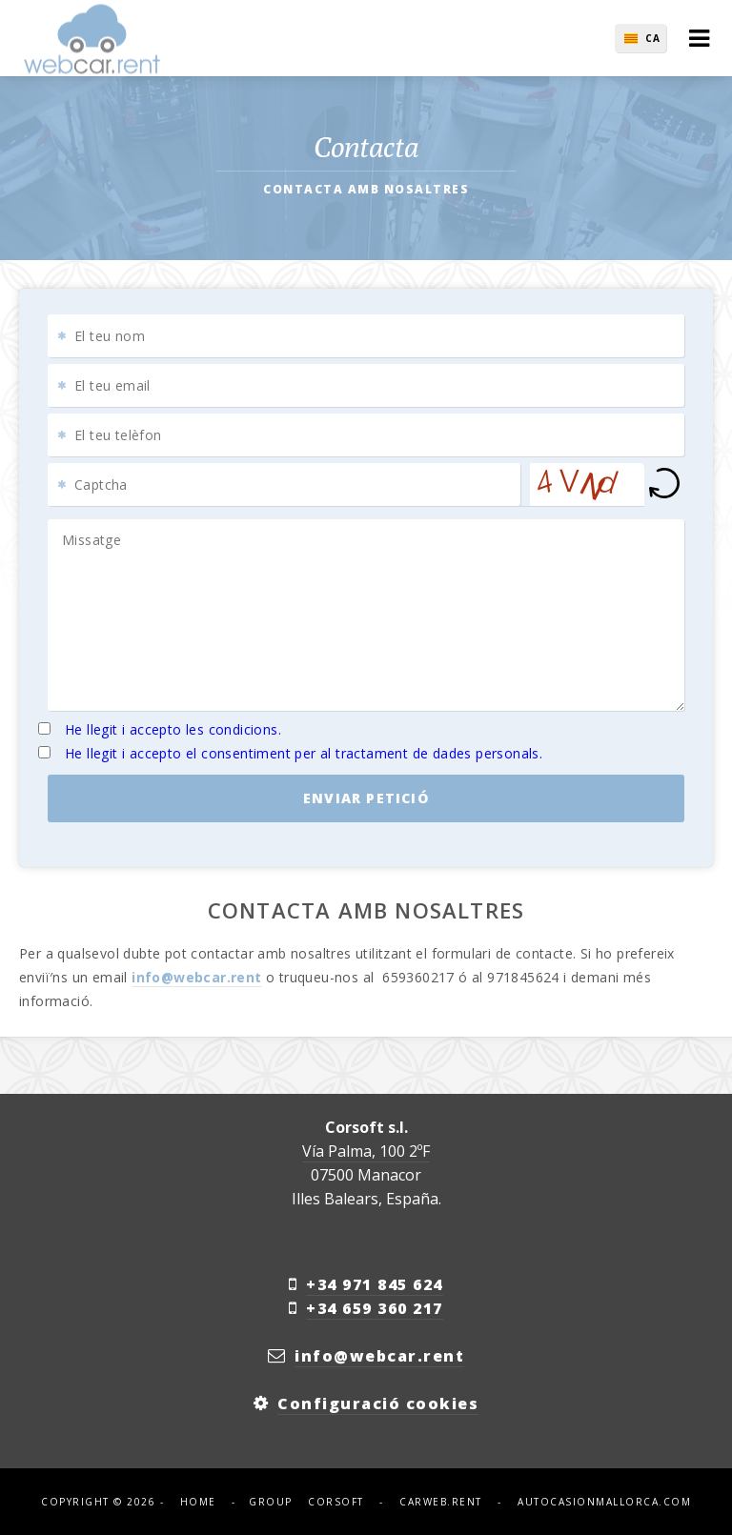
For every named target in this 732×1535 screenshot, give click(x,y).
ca (653, 38)
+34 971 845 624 (374, 1284)
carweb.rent (440, 1501)
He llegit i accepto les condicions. (173, 729)
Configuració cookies (377, 1403)
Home (198, 1501)
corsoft (336, 1501)
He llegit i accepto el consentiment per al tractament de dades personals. (303, 753)
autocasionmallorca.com (604, 1501)
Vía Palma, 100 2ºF (366, 1151)
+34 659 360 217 (374, 1308)
